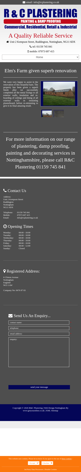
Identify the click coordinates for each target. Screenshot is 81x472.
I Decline (47, 463)
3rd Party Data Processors (33, 469)
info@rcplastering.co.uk (46, 2)
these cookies (67, 459)
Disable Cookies (51, 469)
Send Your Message (39, 387)
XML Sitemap (52, 410)
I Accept (34, 463)
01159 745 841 (44, 46)
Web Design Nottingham (54, 408)
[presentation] (33, 376)
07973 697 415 (46, 51)
